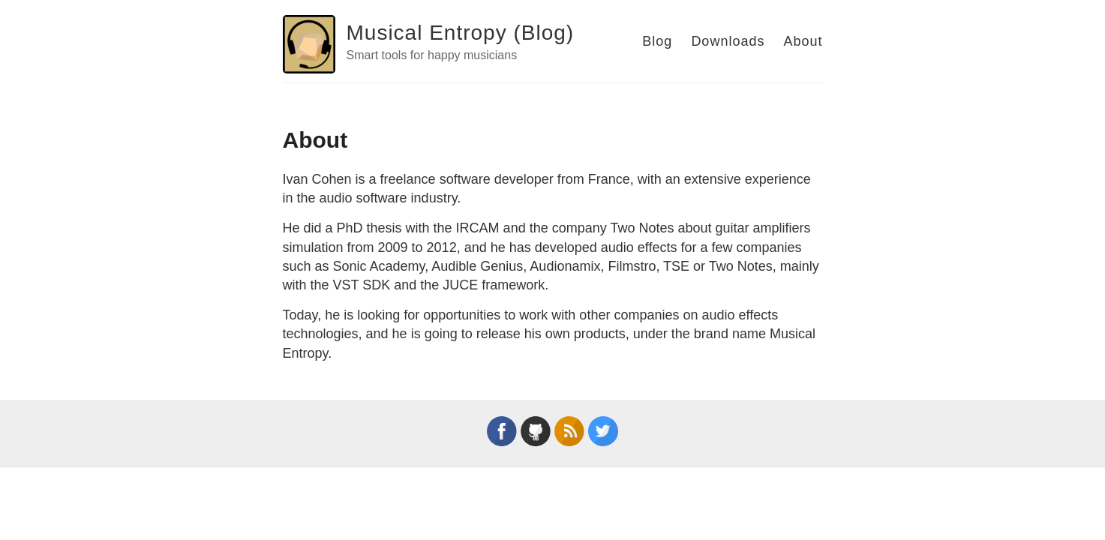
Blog (657, 41)
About (802, 41)
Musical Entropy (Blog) (461, 32)
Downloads (727, 41)
